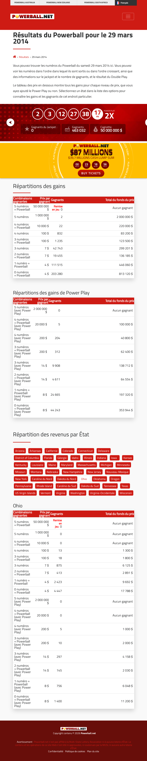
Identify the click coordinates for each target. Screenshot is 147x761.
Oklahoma (99, 479)
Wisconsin (126, 493)
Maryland (66, 465)
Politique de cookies (75, 751)
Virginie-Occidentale (102, 493)
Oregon (115, 479)
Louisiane (37, 465)
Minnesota (123, 465)
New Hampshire (72, 472)
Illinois (88, 458)
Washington (77, 493)
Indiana (101, 458)
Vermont (46, 493)
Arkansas (35, 451)
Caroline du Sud (66, 486)
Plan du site (93, 751)
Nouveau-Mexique (117, 472)
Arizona (19, 451)
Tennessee (110, 486)
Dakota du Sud (90, 486)
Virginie (60, 493)
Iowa (114, 458)
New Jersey (94, 472)
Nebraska (52, 472)
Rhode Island (44, 486)
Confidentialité (55, 751)
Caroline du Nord (42, 479)
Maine (52, 465)
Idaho (75, 458)
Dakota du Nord (66, 479)
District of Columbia (27, 458)
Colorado (68, 451)
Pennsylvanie (23, 486)
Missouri (20, 472)
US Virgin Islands (25, 493)
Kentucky (21, 465)
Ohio (84, 479)
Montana (36, 472)
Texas (125, 486)
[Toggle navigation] (128, 16)
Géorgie (62, 458)
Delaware (103, 451)
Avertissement (24, 741)
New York (21, 479)
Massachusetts (87, 465)
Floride (48, 458)
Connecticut (85, 451)
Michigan (106, 465)
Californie (51, 451)
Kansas (127, 458)
